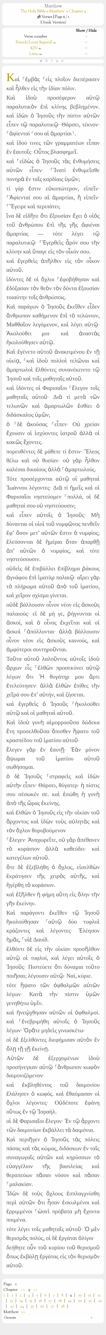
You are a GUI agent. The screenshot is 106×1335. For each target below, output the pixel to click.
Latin (33, 54)
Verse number (35, 36)
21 (90, 1301)
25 (32, 1306)
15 (31, 1301)
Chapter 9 (77, 11)
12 (99, 1295)
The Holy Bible (33, 11)
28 (63, 1306)
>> (35, 1290)
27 (52, 1306)
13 (11, 1301)
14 (21, 1301)
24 (22, 1306)
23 (11, 1306)
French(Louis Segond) (34, 42)
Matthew (56, 11)
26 (42, 1306)
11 (89, 1295)
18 (60, 1301)
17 (50, 1301)
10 (80, 1295)
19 (69, 1301)
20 (80, 1301)
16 (40, 1301)
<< (23, 1290)
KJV (34, 48)
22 (100, 1301)
